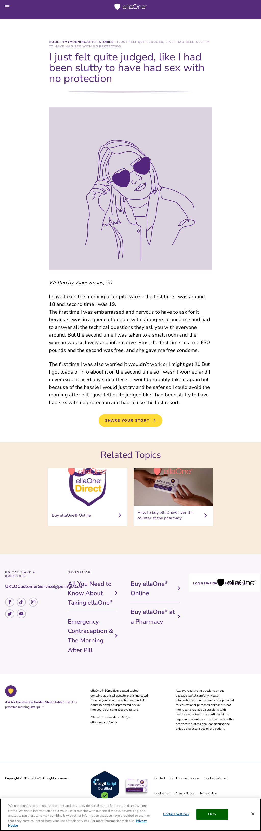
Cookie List (162, 793)
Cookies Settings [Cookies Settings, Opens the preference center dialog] (176, 814)
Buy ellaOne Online (149, 588)
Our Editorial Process (184, 778)
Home (54, 42)
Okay (212, 814)
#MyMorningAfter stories (88, 42)
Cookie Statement (216, 778)
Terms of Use (208, 793)
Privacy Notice (184, 793)
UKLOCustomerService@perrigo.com (44, 586)
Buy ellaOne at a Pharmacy (152, 616)
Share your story (127, 420)
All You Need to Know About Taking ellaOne (90, 593)
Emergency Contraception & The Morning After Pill (90, 635)
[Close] (252, 814)
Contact (159, 778)
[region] (130, 814)
